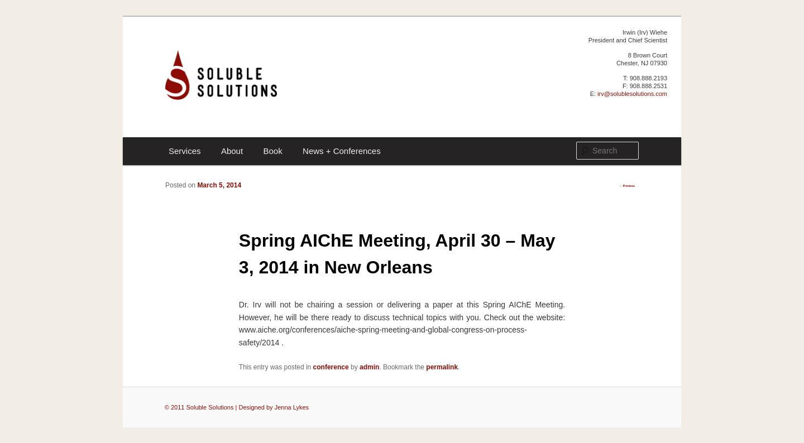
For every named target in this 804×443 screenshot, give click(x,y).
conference (331, 367)
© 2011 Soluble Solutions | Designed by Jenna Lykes (237, 407)
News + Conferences (342, 151)
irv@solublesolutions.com (632, 93)
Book (272, 151)
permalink (442, 367)
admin (369, 367)
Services (185, 151)
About (232, 151)
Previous (627, 185)
